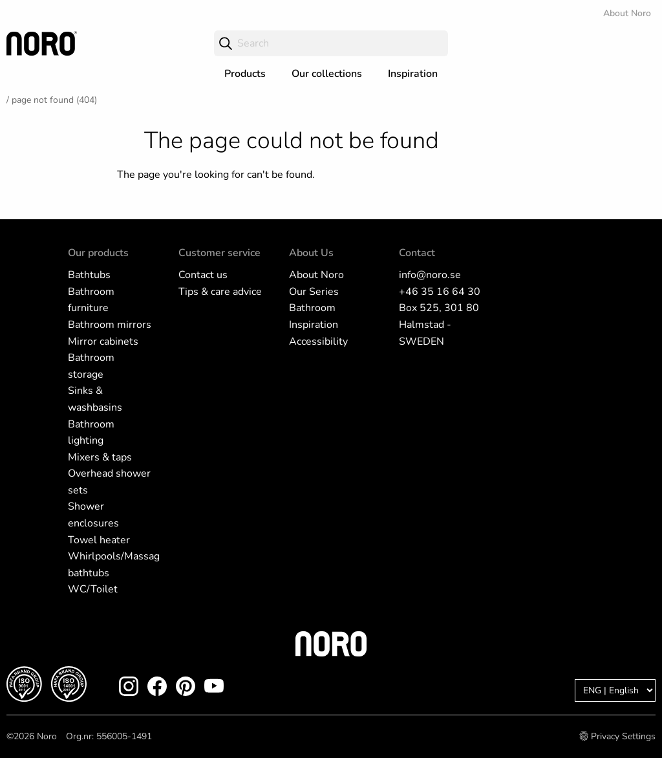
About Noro (627, 13)
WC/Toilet (93, 589)
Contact (417, 253)
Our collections (327, 74)
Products (245, 74)
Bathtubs (89, 275)
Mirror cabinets (103, 341)
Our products (98, 253)
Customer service (219, 253)
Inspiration (413, 74)
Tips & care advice (220, 292)
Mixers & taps (100, 457)
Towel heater (99, 540)
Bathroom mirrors (109, 325)
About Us (311, 253)
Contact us (203, 275)
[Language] (615, 690)
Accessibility (318, 341)
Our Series (314, 292)
